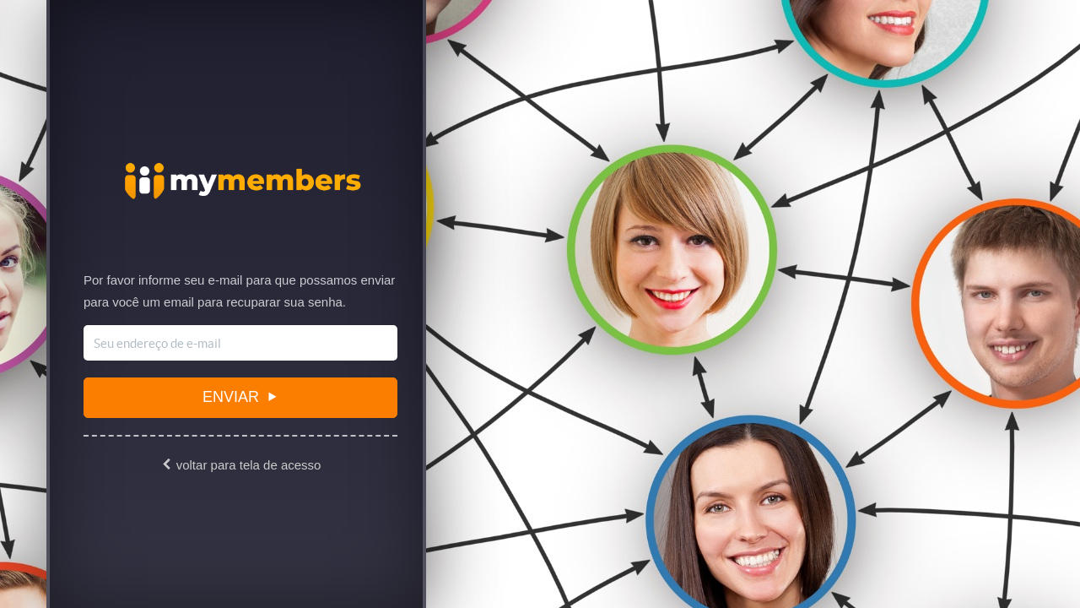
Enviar (240, 396)
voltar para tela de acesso (240, 465)
